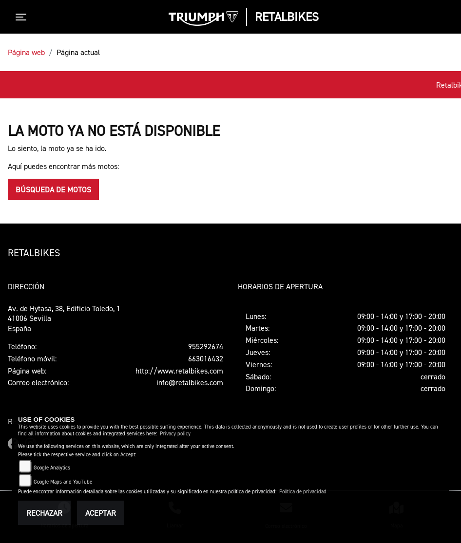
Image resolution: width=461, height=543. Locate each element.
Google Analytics (52, 468)
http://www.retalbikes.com (179, 370)
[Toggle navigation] (23, 17)
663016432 (205, 358)
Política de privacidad (303, 491)
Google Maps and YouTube (63, 482)
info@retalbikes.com (189, 382)
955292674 (205, 346)
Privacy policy (175, 434)
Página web (26, 52)
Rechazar (44, 513)
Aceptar (100, 513)
